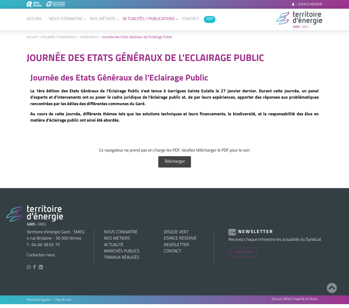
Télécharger (174, 162)
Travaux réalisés (121, 258)
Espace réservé (307, 4)
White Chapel (292, 299)
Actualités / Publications (149, 19)
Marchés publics (121, 251)
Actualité (114, 245)
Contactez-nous (41, 255)
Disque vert (176, 232)
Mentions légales (39, 300)
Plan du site (63, 300)
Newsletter (176, 245)
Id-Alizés (311, 299)
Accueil (34, 19)
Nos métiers (103, 19)
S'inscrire (243, 252)
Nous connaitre (66, 19)
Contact (190, 19)
